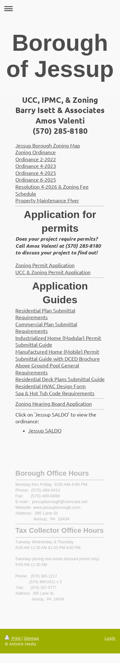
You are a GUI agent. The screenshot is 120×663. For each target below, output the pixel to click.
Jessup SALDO (44, 430)
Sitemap (31, 638)
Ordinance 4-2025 (35, 173)
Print (13, 638)
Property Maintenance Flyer (47, 200)
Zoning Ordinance (35, 152)
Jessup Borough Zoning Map (47, 145)
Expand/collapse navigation (60, 8)
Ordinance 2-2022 (35, 159)
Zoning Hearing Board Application (53, 403)
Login (110, 638)
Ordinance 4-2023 (35, 165)
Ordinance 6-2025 (35, 179)
